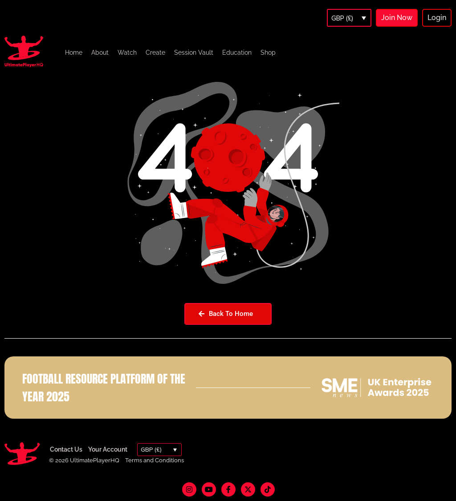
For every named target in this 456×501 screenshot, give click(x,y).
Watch (127, 52)
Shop (268, 52)
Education (237, 52)
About (100, 52)
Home (73, 52)
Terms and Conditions (154, 460)
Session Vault (193, 52)
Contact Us (66, 449)
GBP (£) (342, 18)
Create (155, 52)
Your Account (107, 449)
